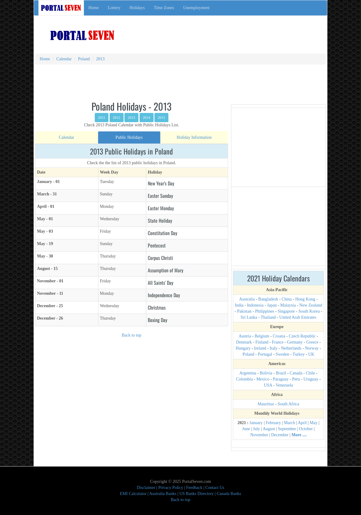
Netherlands (291, 348)
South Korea (309, 311)
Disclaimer (146, 487)
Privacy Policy (170, 487)
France (277, 342)
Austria (245, 336)
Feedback (194, 487)
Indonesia (255, 305)
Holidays (137, 7)
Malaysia (288, 305)
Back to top (131, 335)
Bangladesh (268, 299)
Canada (296, 373)
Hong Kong (305, 299)
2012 (116, 117)
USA (268, 385)
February (273, 422)
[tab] (66, 137)
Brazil (281, 373)
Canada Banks (229, 493)
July (256, 429)
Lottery (114, 7)
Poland (248, 354)
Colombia (244, 379)
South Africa (288, 404)
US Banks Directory (196, 493)
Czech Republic (302, 336)
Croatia (279, 336)
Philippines (264, 311)
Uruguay (310, 379)
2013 (131, 117)
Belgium (262, 336)
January (256, 422)
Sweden (282, 354)
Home (93, 7)
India (239, 305)
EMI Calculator (133, 493)
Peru (296, 379)
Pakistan (244, 311)
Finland (261, 342)
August (269, 429)
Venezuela (284, 385)
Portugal (265, 354)
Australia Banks (163, 493)
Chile (310, 373)
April (302, 422)
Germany (295, 342)
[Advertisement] (243, 31)
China (287, 299)
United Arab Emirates (297, 317)
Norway (312, 348)
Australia (247, 299)
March (289, 422)
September (287, 429)
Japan (272, 305)
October (306, 429)
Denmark (244, 342)
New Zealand (310, 305)
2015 (161, 117)
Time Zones (164, 7)
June (246, 429)
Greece (312, 342)
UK (311, 354)
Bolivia (266, 373)
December (280, 435)
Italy (273, 348)
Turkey (299, 354)
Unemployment (196, 7)
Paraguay (281, 379)
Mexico (262, 379)
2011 (101, 117)
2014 (146, 117)
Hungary (243, 348)
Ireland (260, 348)
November (259, 435)
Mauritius (266, 404)
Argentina (247, 373)
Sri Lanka (248, 317)
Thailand (268, 317)
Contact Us (214, 487)
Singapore (286, 311)
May (314, 422)
